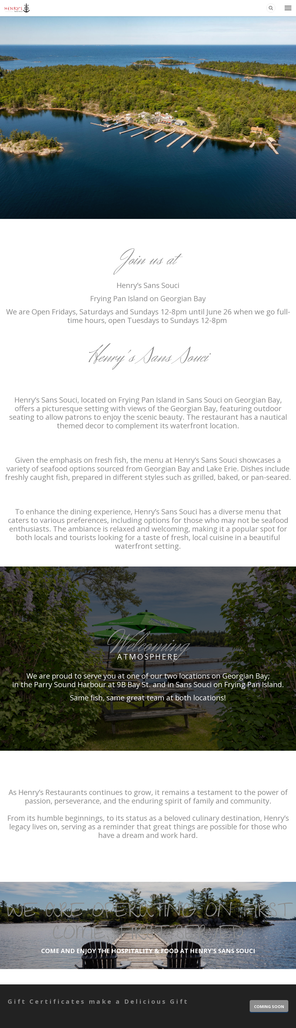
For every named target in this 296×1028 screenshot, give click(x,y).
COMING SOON (269, 1006)
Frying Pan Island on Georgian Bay (148, 298)
